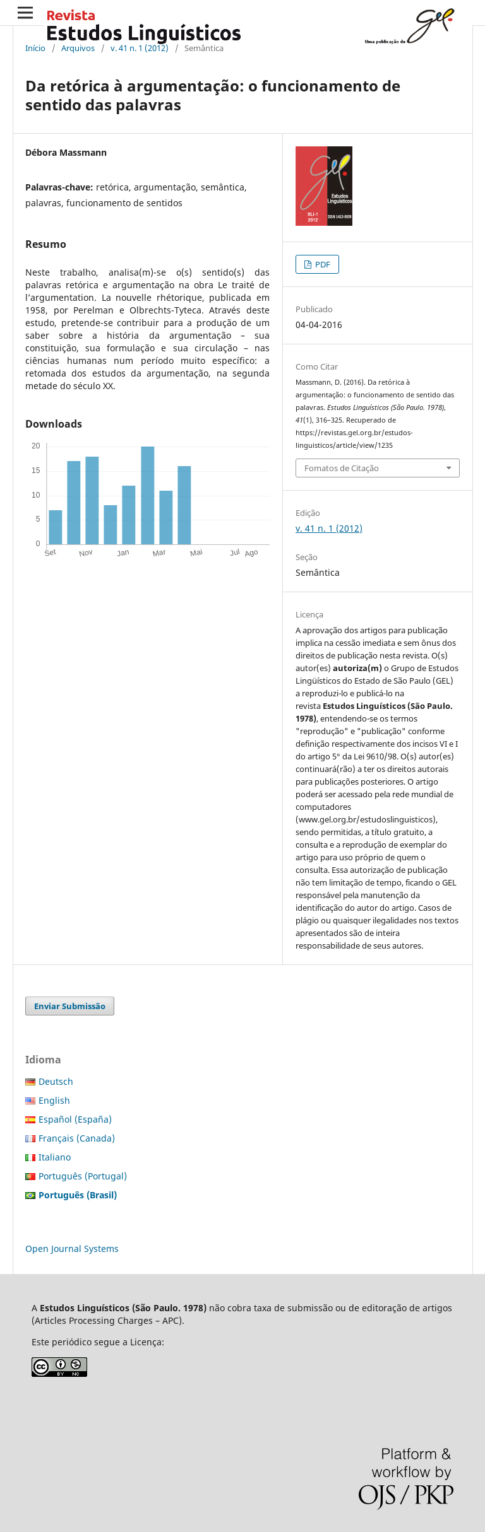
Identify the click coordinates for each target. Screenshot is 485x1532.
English (54, 1100)
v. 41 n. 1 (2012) (140, 48)
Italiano (55, 1157)
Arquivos (78, 48)
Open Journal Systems (72, 1248)
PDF (321, 264)
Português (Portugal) (83, 1176)
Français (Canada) (77, 1138)
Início (35, 48)
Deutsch (56, 1081)
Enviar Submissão (69, 1006)
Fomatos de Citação (341, 468)
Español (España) (75, 1119)
